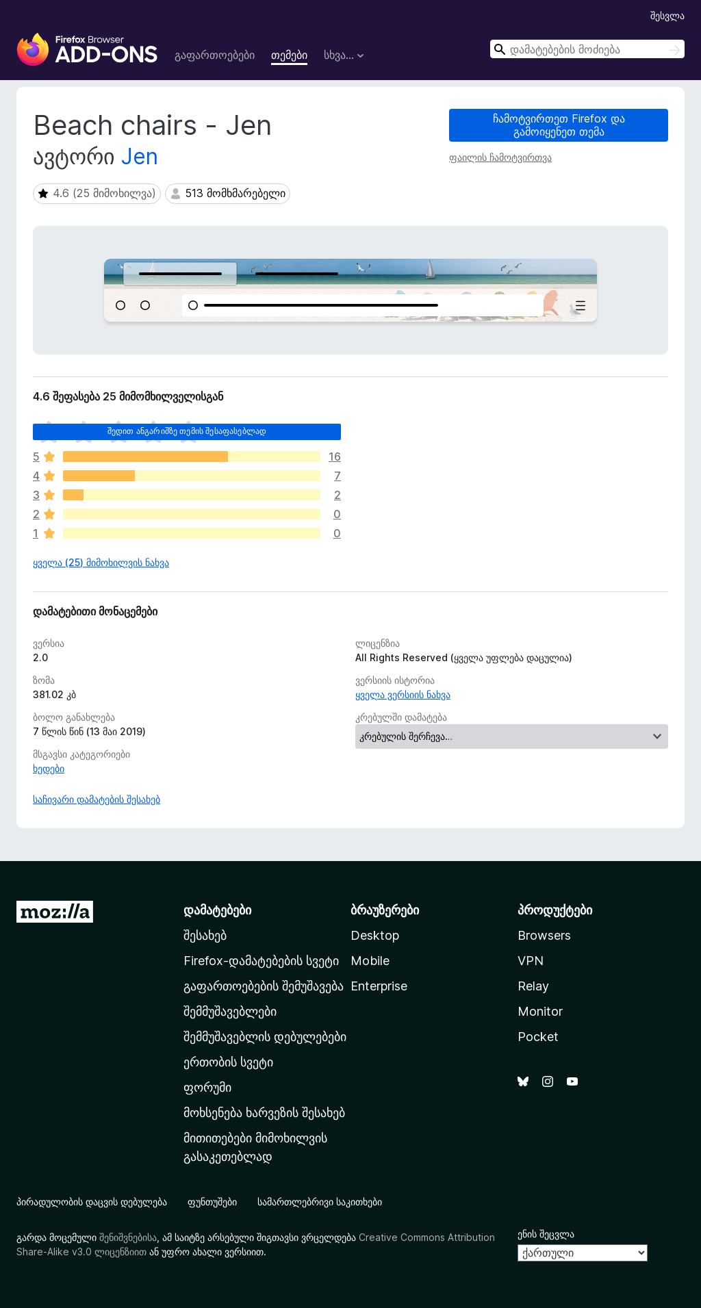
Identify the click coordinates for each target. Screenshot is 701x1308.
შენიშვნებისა (128, 1237)
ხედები (48, 768)
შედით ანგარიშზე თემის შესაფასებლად (186, 431)
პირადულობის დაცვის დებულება (91, 1201)
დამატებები (217, 910)
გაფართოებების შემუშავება (263, 986)
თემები (289, 55)
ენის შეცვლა (546, 1234)
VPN (531, 960)
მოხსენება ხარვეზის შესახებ (264, 1112)
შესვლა (667, 15)
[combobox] (587, 49)
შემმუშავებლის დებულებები (264, 1036)
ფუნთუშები (212, 1201)
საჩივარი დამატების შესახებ (96, 799)
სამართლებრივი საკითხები (319, 1201)
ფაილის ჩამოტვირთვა (500, 157)
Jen (139, 156)
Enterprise (378, 986)
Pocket (538, 1036)
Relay (533, 986)
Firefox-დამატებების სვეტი (261, 960)
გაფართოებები (215, 55)
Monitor (540, 1011)
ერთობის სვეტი (228, 1062)
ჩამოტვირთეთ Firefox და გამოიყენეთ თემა (559, 125)
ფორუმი (207, 1087)
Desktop (374, 935)
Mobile (370, 960)
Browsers (544, 935)
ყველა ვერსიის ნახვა (402, 694)
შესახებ (205, 935)
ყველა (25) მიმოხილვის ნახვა (101, 562)
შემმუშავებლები (230, 1011)
